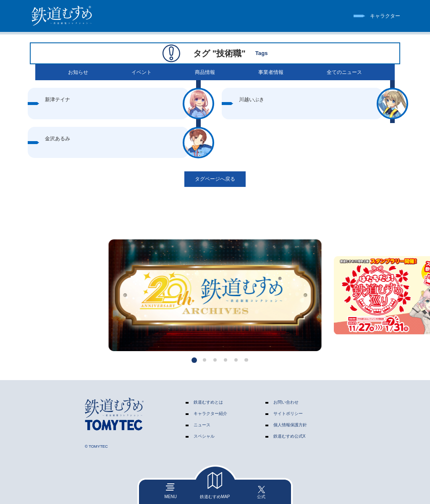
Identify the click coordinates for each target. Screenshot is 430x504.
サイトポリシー (288, 413)
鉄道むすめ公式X (289, 436)
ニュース (202, 425)
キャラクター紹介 (210, 413)
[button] (194, 359)
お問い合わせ (286, 402)
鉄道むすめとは (208, 402)
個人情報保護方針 (290, 425)
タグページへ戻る (215, 179)
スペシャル (204, 436)
